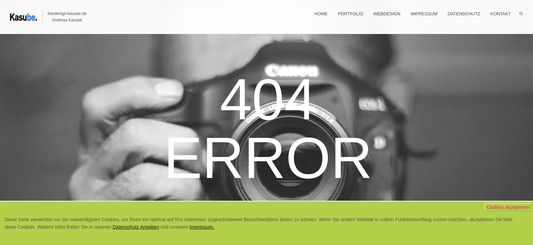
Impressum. (202, 227)
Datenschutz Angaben (136, 227)
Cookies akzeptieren (508, 207)
